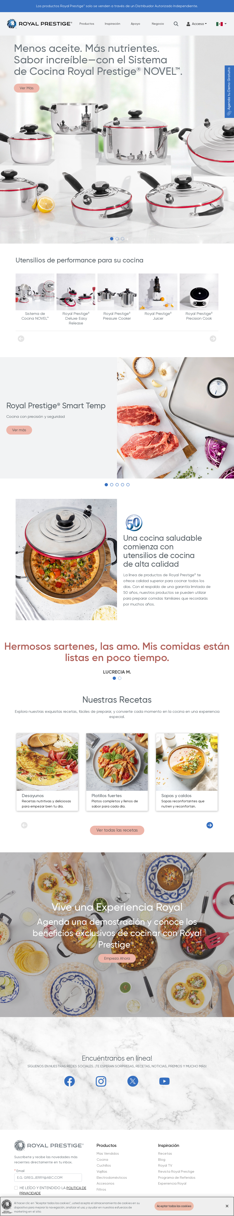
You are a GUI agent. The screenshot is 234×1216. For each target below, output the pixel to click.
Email (20, 1171)
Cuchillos (104, 1165)
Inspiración (112, 23)
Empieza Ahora (117, 958)
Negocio (158, 23)
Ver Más (27, 88)
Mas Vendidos (108, 1154)
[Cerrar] (227, 1206)
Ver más (19, 430)
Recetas (165, 1154)
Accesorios (105, 1183)
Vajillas (102, 1172)
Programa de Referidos (176, 1178)
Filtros (101, 1190)
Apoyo (135, 23)
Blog (161, 1160)
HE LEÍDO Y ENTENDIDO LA (43, 1188)
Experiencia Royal (172, 1183)
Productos (87, 23)
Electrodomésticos (112, 1178)
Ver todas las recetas (117, 830)
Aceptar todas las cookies (174, 1206)
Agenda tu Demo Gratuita (229, 92)
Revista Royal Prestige (176, 1172)
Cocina (102, 1160)
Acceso (195, 24)
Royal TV (165, 1165)
